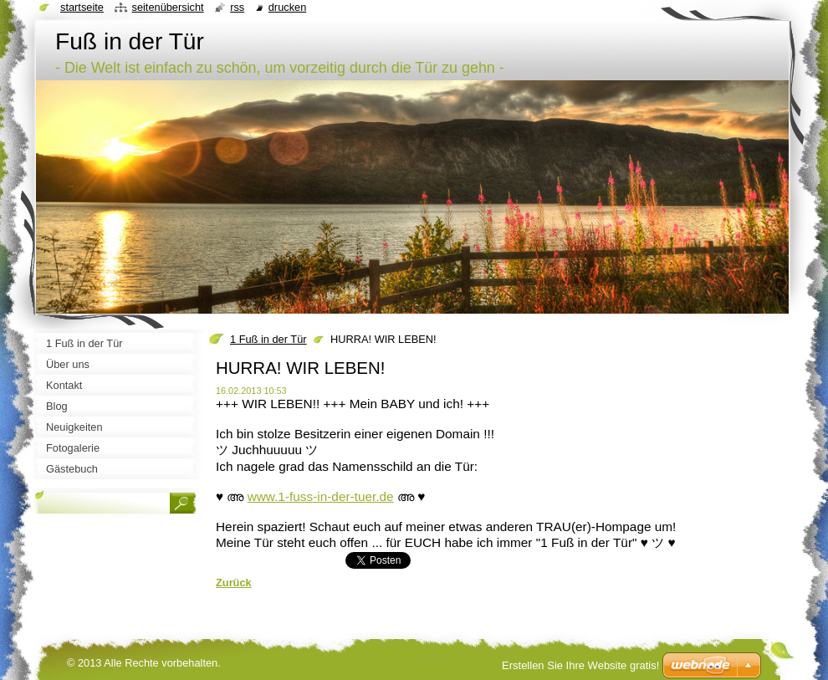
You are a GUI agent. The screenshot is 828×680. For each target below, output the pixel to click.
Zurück (234, 582)
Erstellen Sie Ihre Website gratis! (580, 665)
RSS (237, 7)
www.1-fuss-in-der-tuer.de (321, 496)
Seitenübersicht (167, 7)
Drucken (287, 7)
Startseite (82, 7)
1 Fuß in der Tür (268, 339)
